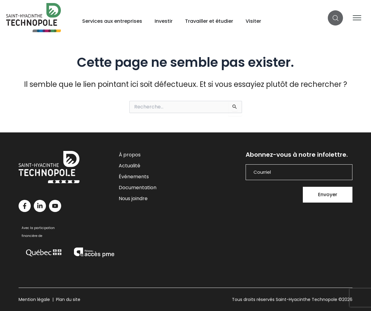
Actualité (129, 165)
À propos (130, 154)
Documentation (137, 187)
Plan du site (68, 299)
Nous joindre (133, 198)
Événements (134, 176)
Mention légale (34, 299)
